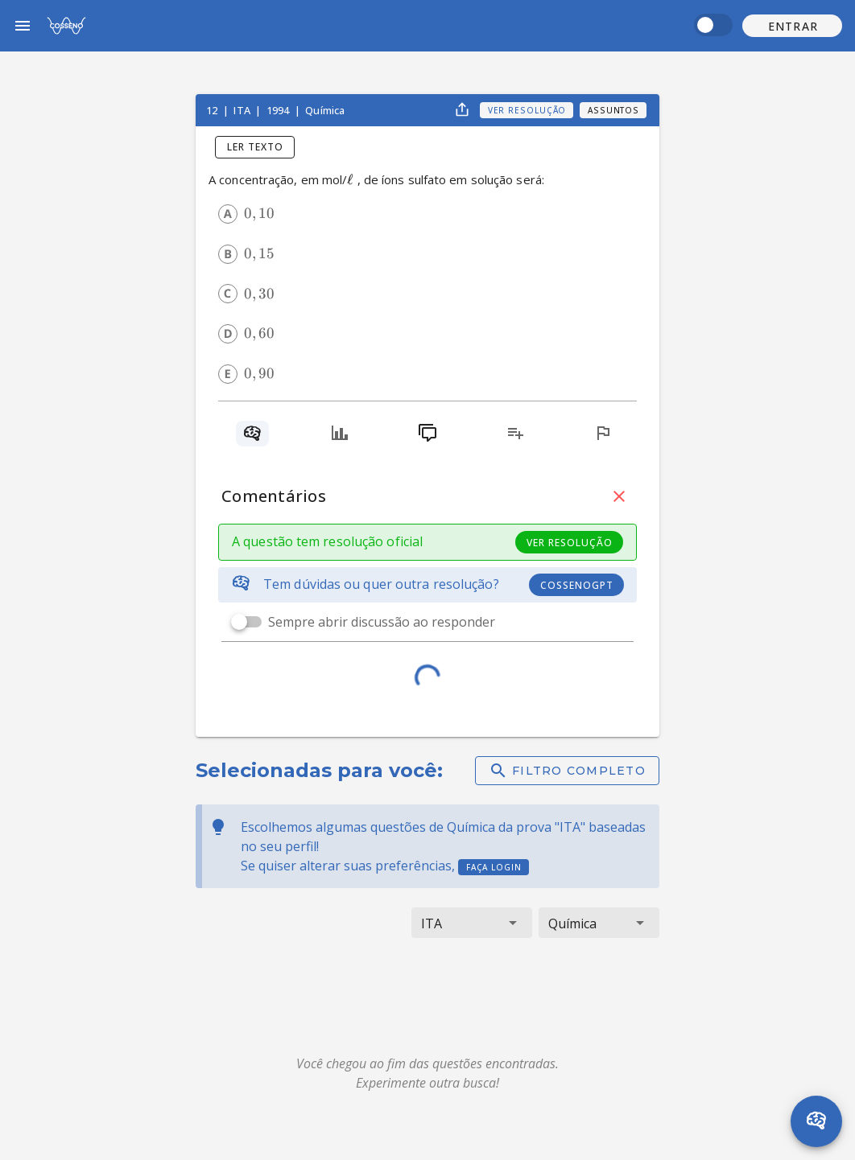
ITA (243, 110)
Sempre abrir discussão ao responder (381, 622)
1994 (279, 110)
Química (325, 110)
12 (213, 110)
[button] (792, 25)
